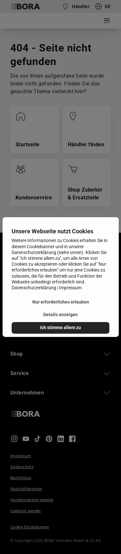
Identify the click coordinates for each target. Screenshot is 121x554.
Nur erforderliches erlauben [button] (60, 302)
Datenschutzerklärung (34, 287)
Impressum (70, 287)
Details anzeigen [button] (60, 315)
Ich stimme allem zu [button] (60, 327)
